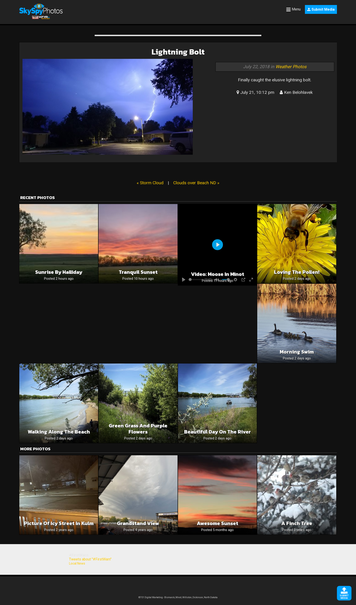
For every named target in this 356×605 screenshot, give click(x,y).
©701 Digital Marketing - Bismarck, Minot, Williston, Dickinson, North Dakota (178, 597)
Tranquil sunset (138, 272)
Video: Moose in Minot (217, 274)
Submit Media (321, 9)
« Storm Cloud (150, 182)
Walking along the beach (59, 432)
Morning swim (297, 352)
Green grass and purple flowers (138, 429)
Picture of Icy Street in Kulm (59, 523)
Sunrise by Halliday (58, 272)
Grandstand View (138, 523)
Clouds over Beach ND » (196, 182)
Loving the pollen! (296, 272)
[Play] (217, 244)
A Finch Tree (296, 523)
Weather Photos (291, 66)
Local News (77, 563)
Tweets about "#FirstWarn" (90, 559)
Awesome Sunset (217, 523)
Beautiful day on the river (217, 432)
